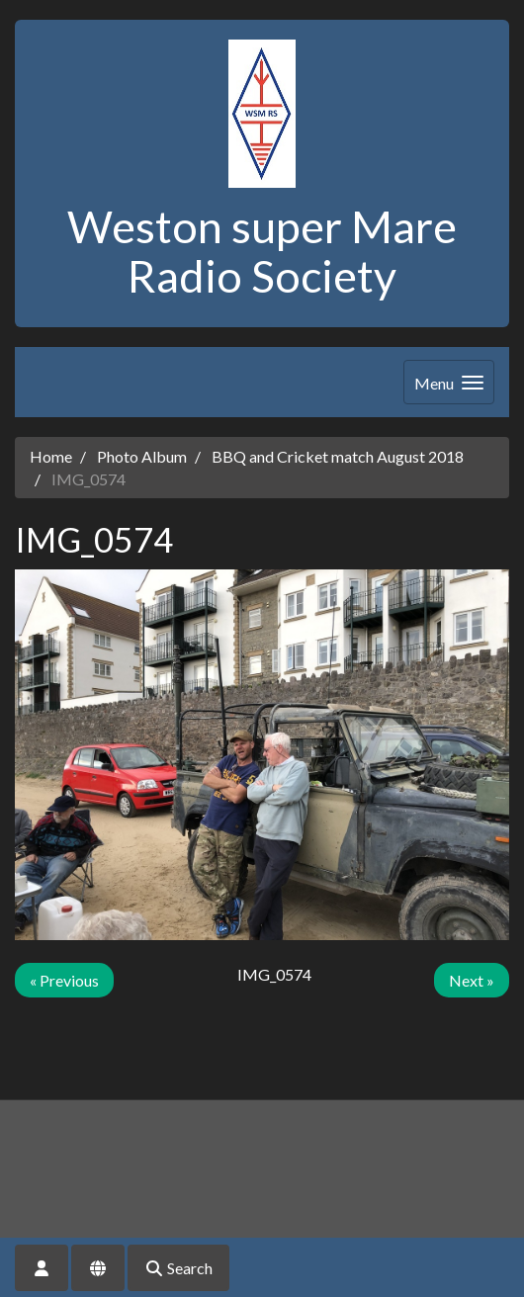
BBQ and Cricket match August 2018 (338, 456)
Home (51, 456)
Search (178, 1267)
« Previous (64, 980)
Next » (471, 980)
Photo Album (142, 456)
